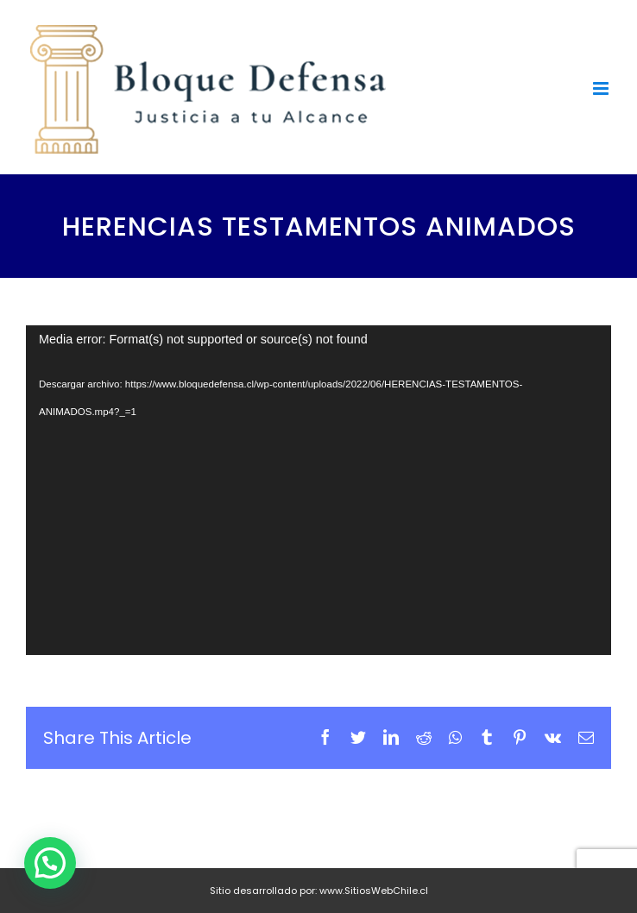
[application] (318, 490)
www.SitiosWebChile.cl (373, 890)
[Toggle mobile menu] (602, 88)
